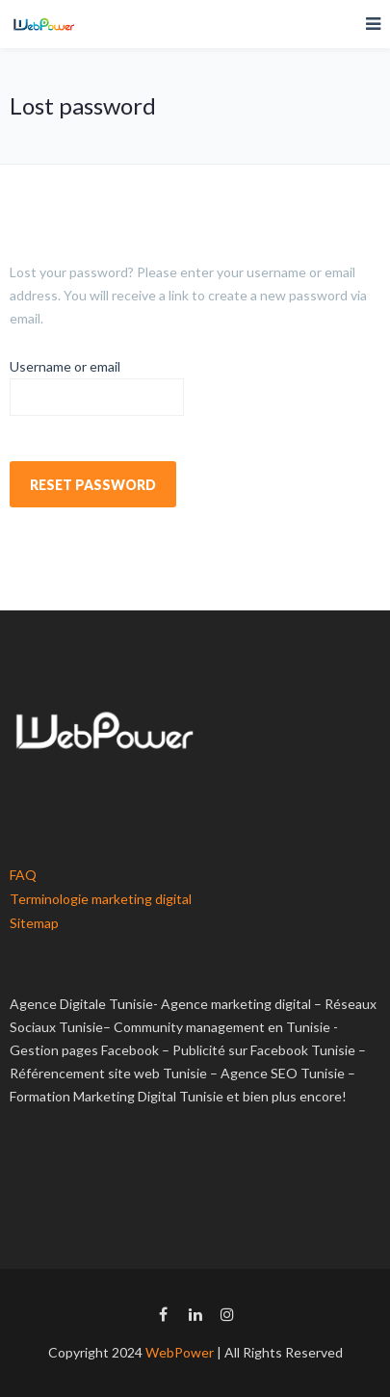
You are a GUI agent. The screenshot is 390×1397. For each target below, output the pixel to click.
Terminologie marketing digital (101, 899)
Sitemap (34, 923)
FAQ (23, 875)
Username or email (65, 366)
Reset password (93, 485)
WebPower (179, 1352)
